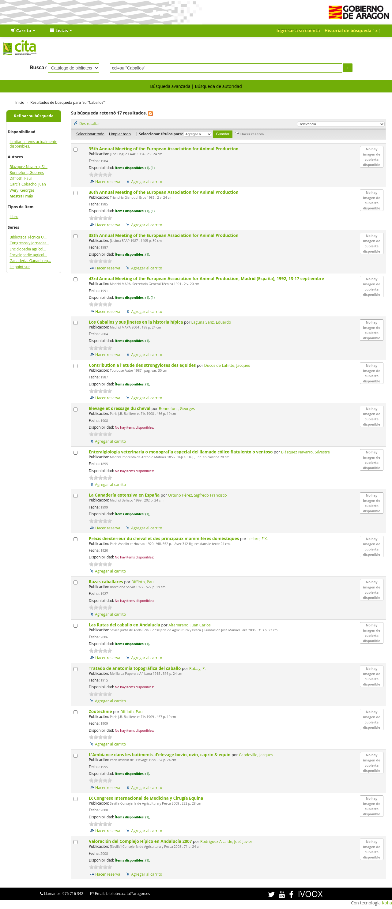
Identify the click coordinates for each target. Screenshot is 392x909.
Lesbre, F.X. (257, 538)
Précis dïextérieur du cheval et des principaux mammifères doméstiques (164, 538)
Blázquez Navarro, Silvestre (305, 452)
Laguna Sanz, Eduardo (211, 322)
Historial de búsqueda (348, 30)
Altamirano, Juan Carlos (189, 625)
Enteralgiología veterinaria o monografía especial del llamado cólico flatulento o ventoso (181, 452)
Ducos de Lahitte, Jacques (227, 365)
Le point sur (19, 266)
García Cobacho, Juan (27, 184)
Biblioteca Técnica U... (28, 237)
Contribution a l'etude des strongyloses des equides (143, 365)
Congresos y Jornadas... (29, 243)
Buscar (38, 67)
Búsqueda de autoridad (218, 86)
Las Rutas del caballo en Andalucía (125, 625)
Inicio (19, 102)
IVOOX (310, 894)
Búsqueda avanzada (170, 86)
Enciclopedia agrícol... (27, 249)
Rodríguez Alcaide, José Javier (226, 841)
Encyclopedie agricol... (28, 254)
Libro (13, 216)
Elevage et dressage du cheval (120, 408)
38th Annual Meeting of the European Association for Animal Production (164, 235)
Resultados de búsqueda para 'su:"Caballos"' (68, 102)
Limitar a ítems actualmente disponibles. (33, 144)
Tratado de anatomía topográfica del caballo (135, 668)
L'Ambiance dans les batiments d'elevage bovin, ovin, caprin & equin (160, 754)
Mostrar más (21, 196)
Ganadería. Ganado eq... (30, 260)
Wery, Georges (21, 190)
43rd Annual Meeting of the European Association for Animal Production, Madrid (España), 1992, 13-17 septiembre (207, 278)
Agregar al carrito (146, 181)
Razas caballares (106, 581)
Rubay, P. (197, 668)
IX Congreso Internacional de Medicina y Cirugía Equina (146, 798)
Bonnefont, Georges (26, 172)
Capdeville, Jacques (256, 754)
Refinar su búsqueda (34, 115)
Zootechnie (101, 711)
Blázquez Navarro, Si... (28, 166)
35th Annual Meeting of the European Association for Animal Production (164, 149)
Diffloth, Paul (20, 178)
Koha (387, 903)
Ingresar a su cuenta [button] (298, 30)
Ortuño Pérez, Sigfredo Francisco (197, 495)
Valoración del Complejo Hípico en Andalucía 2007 (141, 841)
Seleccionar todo (90, 133)
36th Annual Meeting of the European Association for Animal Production (164, 192)
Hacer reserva (107, 181)
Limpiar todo (120, 133)
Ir (347, 67)
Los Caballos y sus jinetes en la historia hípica (136, 322)
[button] (23, 30)
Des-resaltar (89, 123)
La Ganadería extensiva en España (125, 495)
